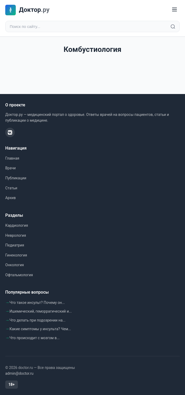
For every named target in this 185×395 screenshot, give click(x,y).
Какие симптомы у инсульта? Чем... (40, 329)
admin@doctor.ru (19, 373)
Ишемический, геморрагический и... (40, 311)
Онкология (14, 265)
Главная (12, 158)
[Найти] (173, 26)
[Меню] (174, 10)
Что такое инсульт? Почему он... (37, 302)
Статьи (11, 188)
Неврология (15, 235)
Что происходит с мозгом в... (34, 338)
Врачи (10, 168)
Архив (10, 198)
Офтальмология (19, 275)
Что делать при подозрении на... (37, 320)
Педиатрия (14, 245)
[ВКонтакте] (10, 132)
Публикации (15, 178)
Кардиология (16, 225)
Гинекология (16, 255)
